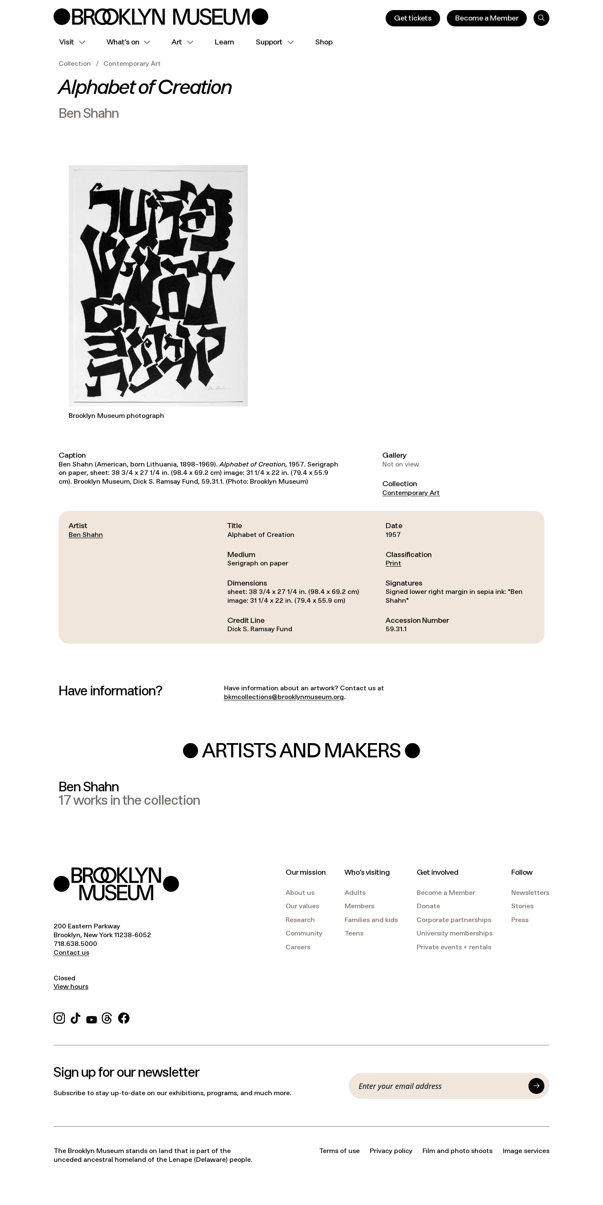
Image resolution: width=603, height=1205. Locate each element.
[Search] (541, 18)
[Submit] (536, 1086)
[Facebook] (123, 1017)
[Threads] (107, 1017)
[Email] (440, 1086)
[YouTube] (91, 1017)
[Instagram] (59, 1017)
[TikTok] (75, 1017)
